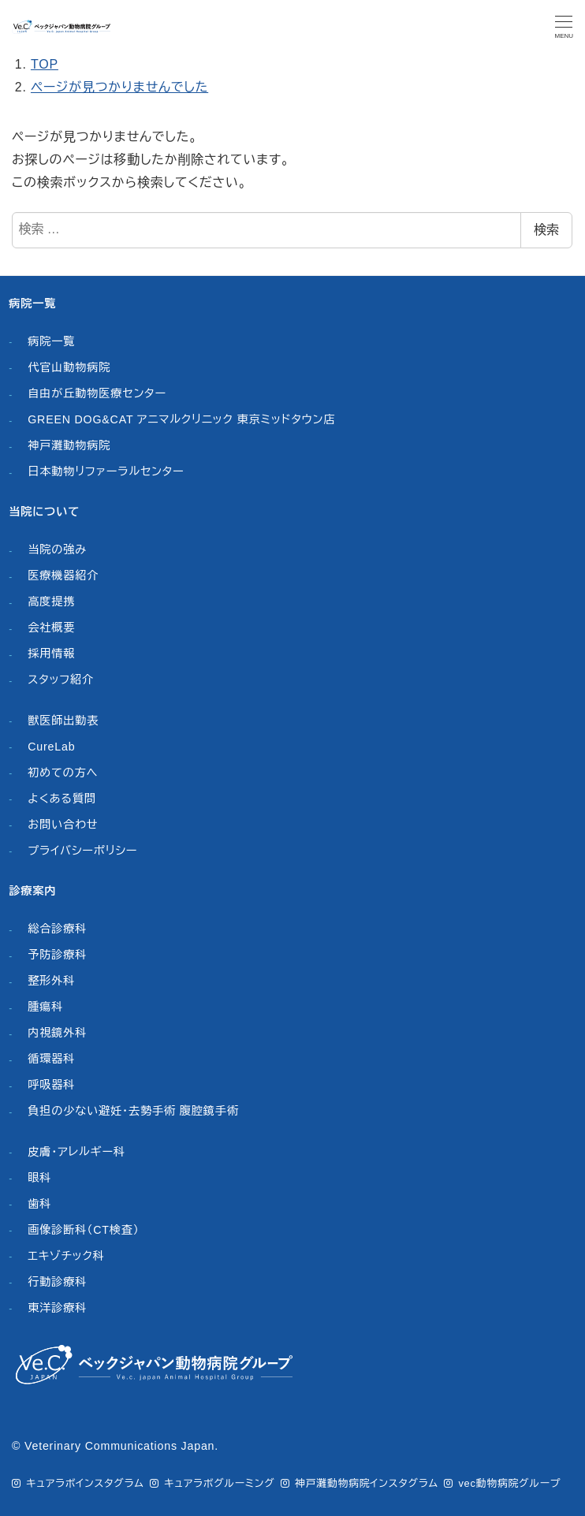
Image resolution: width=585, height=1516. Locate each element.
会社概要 (51, 627)
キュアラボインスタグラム (84, 1483)
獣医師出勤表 (63, 720)
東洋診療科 (57, 1308)
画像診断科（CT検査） (84, 1230)
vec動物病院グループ (509, 1483)
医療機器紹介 (63, 575)
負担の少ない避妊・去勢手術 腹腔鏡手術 (133, 1110)
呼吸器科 (51, 1084)
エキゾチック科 (66, 1256)
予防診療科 (57, 954)
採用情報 (51, 653)
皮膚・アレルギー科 (76, 1151)
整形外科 (51, 980)
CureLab (51, 746)
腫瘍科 (45, 1006)
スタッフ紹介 (61, 679)
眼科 (39, 1177)
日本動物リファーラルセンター (106, 471)
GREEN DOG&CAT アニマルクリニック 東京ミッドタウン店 (181, 419)
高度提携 (51, 601)
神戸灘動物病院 (69, 445)
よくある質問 (62, 798)
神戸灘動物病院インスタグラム (366, 1483)
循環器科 (51, 1058)
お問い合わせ (63, 824)
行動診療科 (57, 1282)
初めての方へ (63, 772)
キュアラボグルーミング (219, 1483)
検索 (546, 230)
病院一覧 (51, 341)
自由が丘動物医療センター (97, 393)
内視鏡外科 (57, 1032)
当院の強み (57, 549)
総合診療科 (57, 928)
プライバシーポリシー (82, 850)
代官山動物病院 (69, 367)
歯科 (39, 1204)
